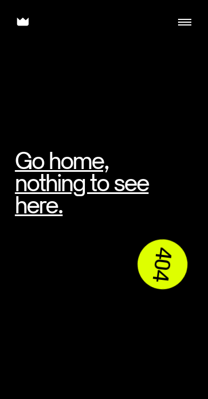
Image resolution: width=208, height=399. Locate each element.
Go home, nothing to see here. (82, 182)
